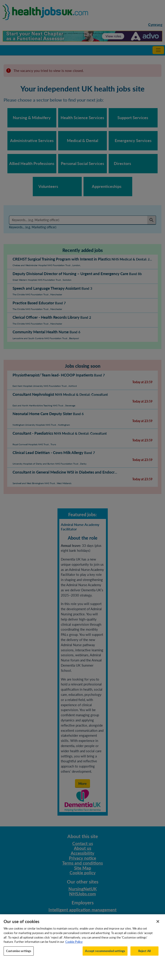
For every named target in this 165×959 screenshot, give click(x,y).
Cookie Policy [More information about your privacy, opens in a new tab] (74, 944)
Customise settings (18, 953)
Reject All (144, 953)
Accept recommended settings (105, 953)
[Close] (158, 924)
